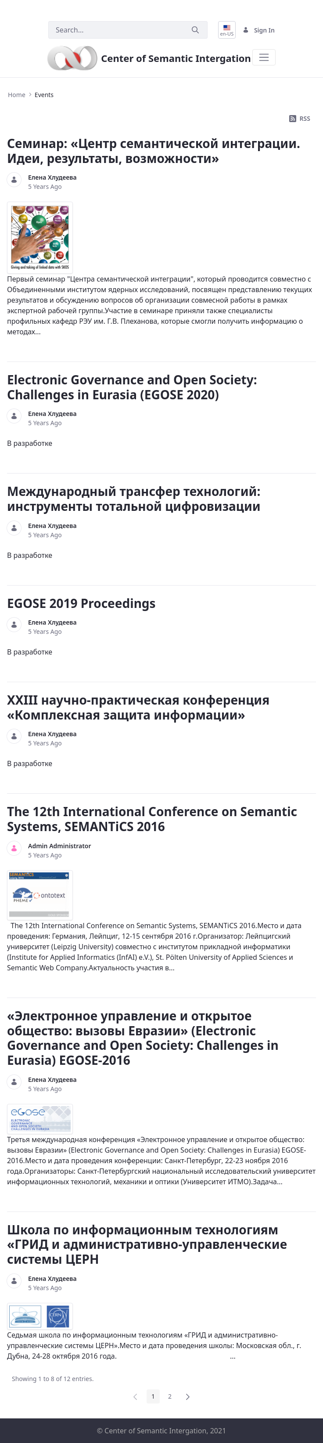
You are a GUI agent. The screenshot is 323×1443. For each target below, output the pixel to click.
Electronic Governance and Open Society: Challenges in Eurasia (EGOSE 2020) (132, 387)
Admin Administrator (59, 846)
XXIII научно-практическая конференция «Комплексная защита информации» (138, 707)
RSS (299, 118)
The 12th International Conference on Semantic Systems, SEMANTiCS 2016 (152, 819)
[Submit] (195, 30)
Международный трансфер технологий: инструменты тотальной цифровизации (134, 498)
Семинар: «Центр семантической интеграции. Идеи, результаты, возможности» (153, 150)
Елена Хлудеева (52, 177)
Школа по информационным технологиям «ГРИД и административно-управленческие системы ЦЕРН (147, 1244)
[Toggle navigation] (264, 57)
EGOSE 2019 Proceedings (81, 603)
